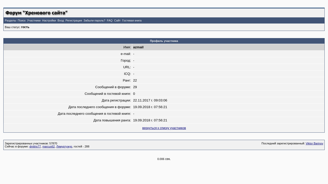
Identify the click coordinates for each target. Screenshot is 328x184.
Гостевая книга (132, 20)
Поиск (21, 20)
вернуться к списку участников (164, 128)
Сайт (117, 20)
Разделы (10, 20)
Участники (34, 20)
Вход (61, 20)
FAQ (109, 20)
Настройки (49, 20)
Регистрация (74, 20)
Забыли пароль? (94, 20)
